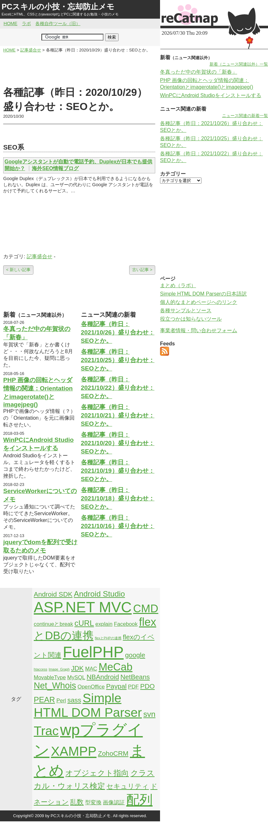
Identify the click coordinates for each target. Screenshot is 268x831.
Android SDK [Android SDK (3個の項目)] (53, 594)
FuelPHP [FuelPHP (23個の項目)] (93, 652)
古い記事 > (142, 269)
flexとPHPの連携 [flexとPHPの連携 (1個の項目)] (108, 638)
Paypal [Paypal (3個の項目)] (116, 686)
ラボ (26, 23)
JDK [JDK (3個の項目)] (77, 668)
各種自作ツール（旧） (57, 23)
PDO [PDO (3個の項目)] (147, 686)
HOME (10, 23)
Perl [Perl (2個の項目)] (61, 701)
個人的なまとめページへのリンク (198, 302)
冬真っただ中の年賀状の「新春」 (198, 72)
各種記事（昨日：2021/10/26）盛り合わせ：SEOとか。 (118, 332)
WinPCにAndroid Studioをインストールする (210, 95)
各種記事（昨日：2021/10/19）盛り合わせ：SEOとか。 (118, 470)
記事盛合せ (39, 256)
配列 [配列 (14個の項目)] (139, 799)
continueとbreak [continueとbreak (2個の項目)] (53, 624)
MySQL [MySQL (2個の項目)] (76, 677)
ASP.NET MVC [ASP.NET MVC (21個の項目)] (83, 607)
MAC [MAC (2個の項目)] (91, 669)
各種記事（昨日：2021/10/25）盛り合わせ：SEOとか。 (118, 360)
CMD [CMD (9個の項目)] (145, 608)
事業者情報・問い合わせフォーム (198, 330)
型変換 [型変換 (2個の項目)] (93, 802)
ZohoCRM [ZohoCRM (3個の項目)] (113, 753)
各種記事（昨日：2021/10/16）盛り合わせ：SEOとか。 (118, 526)
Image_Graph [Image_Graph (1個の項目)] (59, 669)
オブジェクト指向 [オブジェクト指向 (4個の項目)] (97, 773)
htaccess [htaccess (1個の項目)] (40, 669)
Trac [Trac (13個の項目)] (46, 731)
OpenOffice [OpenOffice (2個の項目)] (91, 687)
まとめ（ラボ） (178, 285)
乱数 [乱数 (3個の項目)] (77, 802)
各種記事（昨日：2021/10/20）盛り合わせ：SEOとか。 (118, 443)
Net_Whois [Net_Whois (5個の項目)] (55, 685)
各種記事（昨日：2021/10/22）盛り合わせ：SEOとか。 (118, 387)
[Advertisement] (79, 69)
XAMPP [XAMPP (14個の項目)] (73, 751)
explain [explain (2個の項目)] (103, 624)
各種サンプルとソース (185, 310)
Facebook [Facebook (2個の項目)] (126, 624)
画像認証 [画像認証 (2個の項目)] (114, 802)
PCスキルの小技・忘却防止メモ (58, 6)
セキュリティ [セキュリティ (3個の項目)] (127, 786)
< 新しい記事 (18, 269)
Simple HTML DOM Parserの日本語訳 (203, 294)
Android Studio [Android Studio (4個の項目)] (99, 593)
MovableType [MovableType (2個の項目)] (50, 677)
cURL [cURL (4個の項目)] (84, 623)
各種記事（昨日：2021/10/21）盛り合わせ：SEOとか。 (118, 415)
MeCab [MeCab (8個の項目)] (115, 667)
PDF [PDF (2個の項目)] (133, 687)
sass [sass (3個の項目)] (74, 700)
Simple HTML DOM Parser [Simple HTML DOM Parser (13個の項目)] (88, 705)
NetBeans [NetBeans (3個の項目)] (135, 676)
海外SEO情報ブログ (55, 168)
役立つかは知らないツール (191, 319)
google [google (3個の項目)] (135, 655)
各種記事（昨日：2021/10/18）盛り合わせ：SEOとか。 (118, 498)
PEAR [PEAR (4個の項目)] (44, 699)
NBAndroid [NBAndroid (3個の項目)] (103, 676)
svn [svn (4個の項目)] (149, 714)
